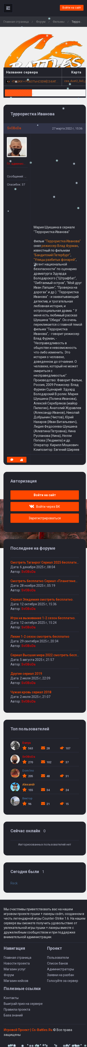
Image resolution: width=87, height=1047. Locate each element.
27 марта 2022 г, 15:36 (67, 128)
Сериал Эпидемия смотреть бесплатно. (42, 599)
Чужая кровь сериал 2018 (30, 692)
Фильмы (58, 21)
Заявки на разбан (60, 975)
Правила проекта (17, 1009)
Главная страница (16, 21)
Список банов (57, 963)
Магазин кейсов (16, 981)
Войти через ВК (44, 506)
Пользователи (58, 957)
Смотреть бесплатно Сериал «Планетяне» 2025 (47, 581)
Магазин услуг (15, 969)
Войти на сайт (71, 7)
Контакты (11, 998)
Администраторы (60, 969)
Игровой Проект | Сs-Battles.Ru (28, 1030)
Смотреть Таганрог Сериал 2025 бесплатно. (45, 562)
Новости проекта (17, 963)
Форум (40, 21)
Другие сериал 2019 (26, 673)
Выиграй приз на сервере (23, 1004)
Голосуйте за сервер (62, 981)
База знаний (13, 1015)
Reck (14, 883)
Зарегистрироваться (45, 518)
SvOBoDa (14, 128)
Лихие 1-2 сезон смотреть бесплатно (39, 636)
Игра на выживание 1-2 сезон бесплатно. (43, 618)
